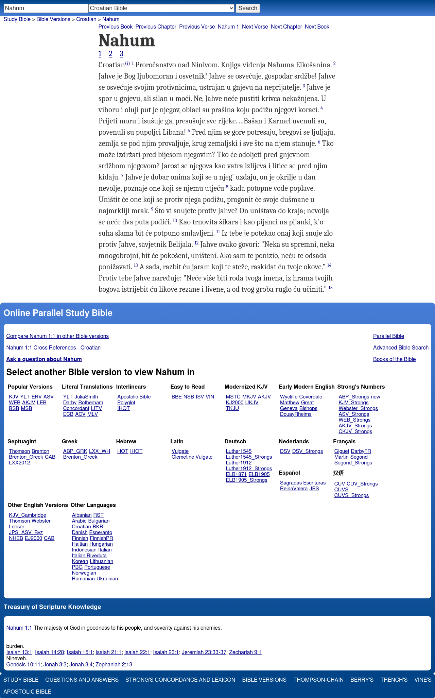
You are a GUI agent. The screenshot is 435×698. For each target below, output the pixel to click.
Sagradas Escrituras (303, 483)
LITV (96, 408)
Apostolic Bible (27, 692)
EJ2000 (33, 538)
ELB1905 (259, 474)
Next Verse (255, 27)
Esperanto (100, 532)
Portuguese (97, 567)
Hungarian (101, 544)
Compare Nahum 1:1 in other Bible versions (57, 336)
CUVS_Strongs (351, 495)
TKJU (232, 408)
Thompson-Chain (318, 680)
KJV (13, 396)
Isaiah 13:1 (19, 652)
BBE (177, 396)
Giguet (341, 451)
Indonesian (84, 549)
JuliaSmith (86, 396)
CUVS (341, 489)
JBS (314, 488)
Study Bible (17, 19)
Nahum (111, 19)
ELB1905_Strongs (246, 480)
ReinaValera (294, 488)
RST (98, 515)
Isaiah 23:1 (166, 652)
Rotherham (90, 402)
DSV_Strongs (307, 451)
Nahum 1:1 (19, 628)
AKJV (28, 402)
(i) (127, 63)
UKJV (252, 402)
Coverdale (311, 396)
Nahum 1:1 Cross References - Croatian (53, 348)
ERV (37, 396)
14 (329, 265)
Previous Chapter (155, 27)
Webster (41, 521)
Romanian (83, 578)
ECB (68, 414)
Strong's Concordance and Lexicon (180, 680)
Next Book (317, 27)
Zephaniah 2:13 (114, 664)
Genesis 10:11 (23, 664)
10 (175, 220)
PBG (77, 567)
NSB (189, 396)
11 (218, 232)
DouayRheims (296, 414)
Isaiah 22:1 (137, 652)
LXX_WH (99, 451)
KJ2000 (235, 402)
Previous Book (116, 27)
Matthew (289, 402)
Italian (105, 549)
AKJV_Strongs (355, 425)
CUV (339, 484)
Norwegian (84, 573)
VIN (210, 396)
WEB (14, 402)
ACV (80, 414)
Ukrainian (107, 578)
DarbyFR (361, 451)
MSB (26, 408)
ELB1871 (236, 474)
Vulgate (180, 451)
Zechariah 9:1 (245, 652)
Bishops (308, 408)
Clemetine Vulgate (192, 457)
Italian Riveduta (89, 555)
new (375, 396)
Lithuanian (101, 561)
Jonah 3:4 (81, 664)
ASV (49, 396)
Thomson (19, 451)
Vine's (423, 680)
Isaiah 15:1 (80, 652)
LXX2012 (19, 462)
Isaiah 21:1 (108, 652)
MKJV (249, 396)
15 (331, 288)
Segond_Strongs (353, 462)
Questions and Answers (82, 680)
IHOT (123, 408)
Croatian (86, 19)
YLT (25, 396)
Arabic (79, 521)
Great (307, 402)
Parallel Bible (388, 336)
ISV (200, 396)
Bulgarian (98, 521)
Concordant (76, 408)
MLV (92, 414)
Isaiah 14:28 (49, 652)
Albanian (82, 515)
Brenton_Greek (26, 457)
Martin (341, 457)
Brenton (40, 451)
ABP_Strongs (353, 396)
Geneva (289, 408)
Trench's (393, 680)
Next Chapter (286, 27)
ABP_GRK (75, 451)
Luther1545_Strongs (249, 457)
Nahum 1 (228, 27)
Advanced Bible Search (401, 348)
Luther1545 (239, 451)
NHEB (16, 538)
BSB (14, 408)
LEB (41, 402)
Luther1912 (239, 462)
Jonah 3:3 (55, 664)
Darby (70, 402)
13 (136, 265)
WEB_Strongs (354, 420)
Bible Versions (53, 19)
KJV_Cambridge (27, 515)
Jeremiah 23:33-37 (204, 652)
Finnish (80, 538)
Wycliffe (288, 396)
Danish (80, 532)
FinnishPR (101, 538)
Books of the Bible (394, 359)
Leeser (16, 526)
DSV (285, 451)
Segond (359, 457)
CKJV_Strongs (355, 431)
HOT (122, 451)
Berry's (361, 680)
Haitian (80, 544)
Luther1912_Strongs (249, 468)
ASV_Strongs (353, 414)
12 (196, 243)
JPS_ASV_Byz (26, 532)
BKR (98, 526)
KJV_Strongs (353, 402)
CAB (50, 457)
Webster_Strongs (358, 408)
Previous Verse (197, 27)
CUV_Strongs (362, 484)
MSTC (233, 396)
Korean (80, 561)
